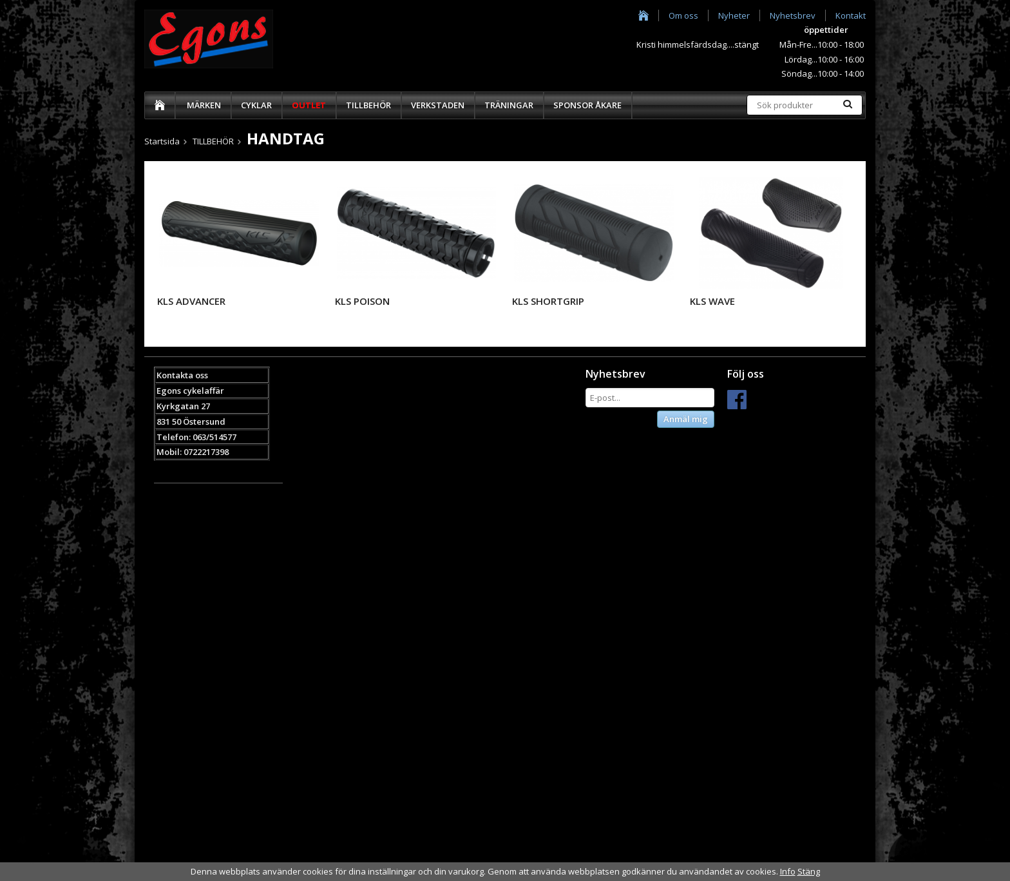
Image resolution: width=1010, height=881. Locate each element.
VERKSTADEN (437, 105)
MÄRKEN (204, 105)
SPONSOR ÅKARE (587, 105)
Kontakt (850, 15)
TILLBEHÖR (368, 105)
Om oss (683, 15)
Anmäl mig (685, 419)
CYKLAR (256, 105)
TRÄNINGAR (508, 105)
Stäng (808, 871)
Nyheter (734, 15)
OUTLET (309, 105)
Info (788, 871)
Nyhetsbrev (792, 15)
